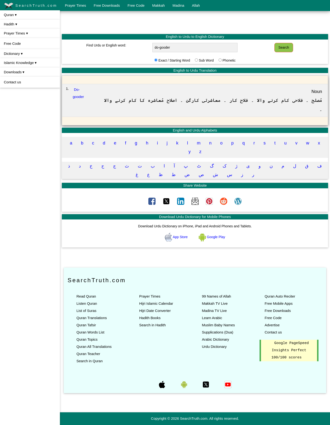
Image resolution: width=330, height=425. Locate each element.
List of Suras (86, 311)
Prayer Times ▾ (16, 33)
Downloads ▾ (14, 72)
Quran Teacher (88, 354)
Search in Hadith (152, 325)
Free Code (136, 5)
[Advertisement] (195, 22)
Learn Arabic (212, 318)
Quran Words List (90, 332)
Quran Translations (91, 318)
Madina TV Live (214, 311)
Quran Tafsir (86, 325)
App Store (177, 237)
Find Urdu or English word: (106, 45)
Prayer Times (75, 5)
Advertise (272, 325)
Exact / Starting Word (174, 60)
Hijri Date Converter (155, 311)
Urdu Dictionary (214, 347)
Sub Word (206, 60)
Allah (196, 5)
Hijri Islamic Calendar (156, 303)
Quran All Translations (94, 347)
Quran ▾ (10, 15)
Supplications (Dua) (217, 332)
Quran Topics (87, 339)
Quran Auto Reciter (280, 296)
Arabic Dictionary (215, 339)
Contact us (12, 82)
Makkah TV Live (214, 303)
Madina (178, 5)
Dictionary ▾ (13, 54)
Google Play (212, 237)
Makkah (158, 5)
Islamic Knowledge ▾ (20, 63)
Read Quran (86, 296)
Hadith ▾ (10, 24)
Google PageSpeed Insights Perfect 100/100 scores (290, 350)
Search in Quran (89, 361)
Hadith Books (150, 318)
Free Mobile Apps (279, 303)
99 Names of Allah (216, 296)
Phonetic (228, 60)
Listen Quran (86, 303)
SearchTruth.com (30, 6)
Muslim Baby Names (218, 325)
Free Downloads (107, 5)
